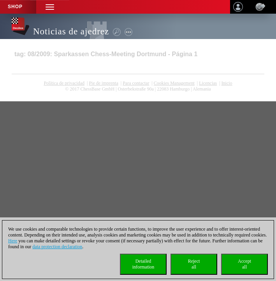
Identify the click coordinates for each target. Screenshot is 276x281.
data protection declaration (57, 246)
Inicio (227, 83)
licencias (208, 83)
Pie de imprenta (103, 83)
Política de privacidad (64, 83)
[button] (49, 7)
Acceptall (244, 264)
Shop (15, 6)
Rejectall (194, 264)
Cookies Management (174, 83)
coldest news (138, 95)
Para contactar (136, 83)
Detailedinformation (143, 264)
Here (12, 241)
